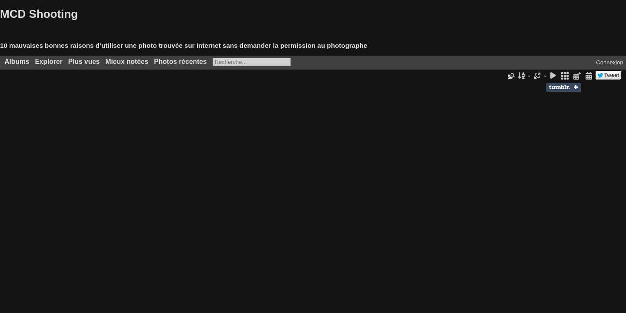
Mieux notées (127, 61)
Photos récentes (180, 61)
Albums (16, 61)
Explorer (48, 61)
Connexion (609, 62)
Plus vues (84, 61)
